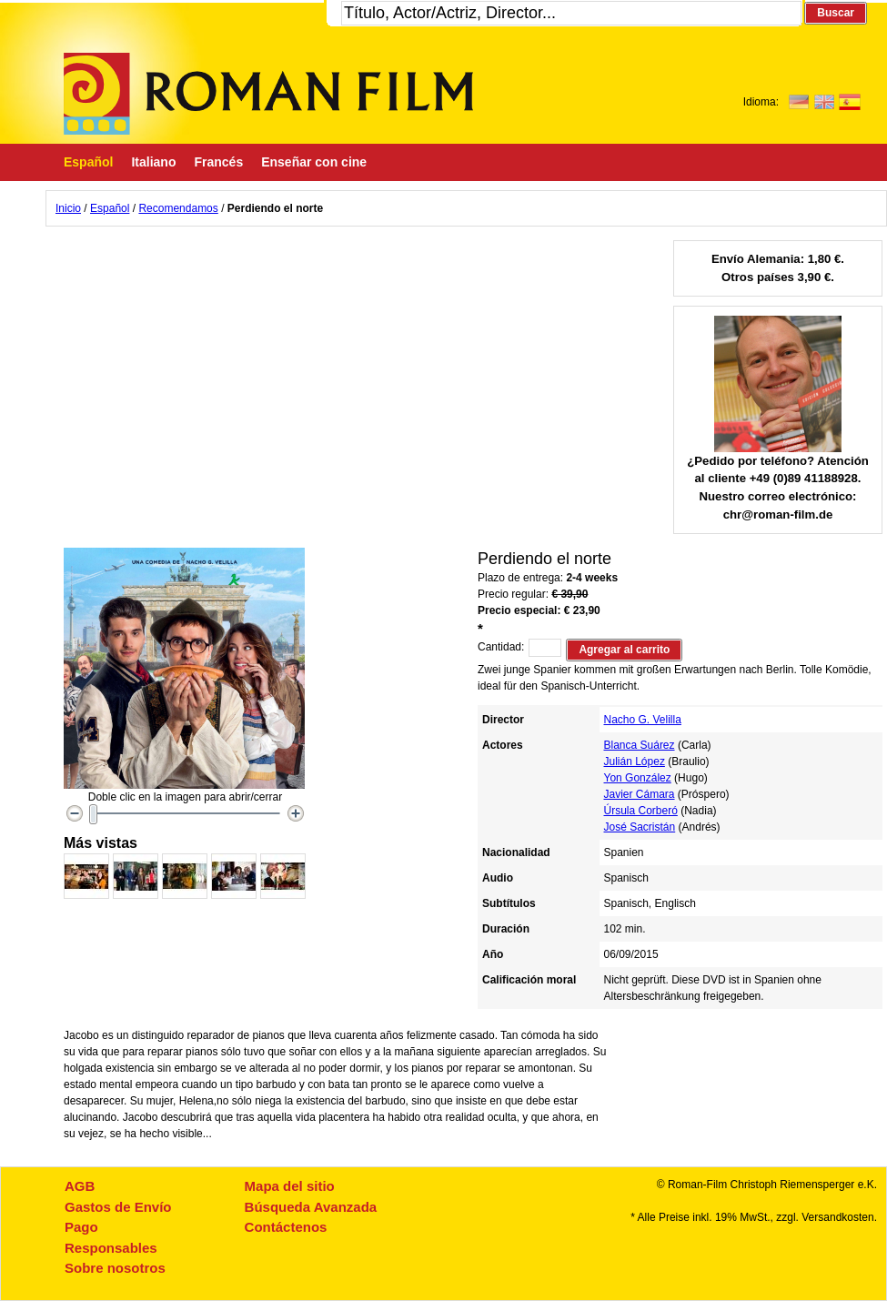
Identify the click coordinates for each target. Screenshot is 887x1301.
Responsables (111, 1248)
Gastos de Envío (118, 1207)
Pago (81, 1227)
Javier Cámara (639, 794)
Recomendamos (177, 208)
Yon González (637, 778)
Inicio (68, 208)
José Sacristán (640, 827)
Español (109, 208)
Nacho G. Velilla (642, 719)
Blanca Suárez (639, 745)
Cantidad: (501, 646)
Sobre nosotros (115, 1268)
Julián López (634, 761)
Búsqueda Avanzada (311, 1207)
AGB (80, 1186)
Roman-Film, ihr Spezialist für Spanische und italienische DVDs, (268, 94)
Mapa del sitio (290, 1186)
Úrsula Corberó (641, 810)
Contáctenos (286, 1227)
